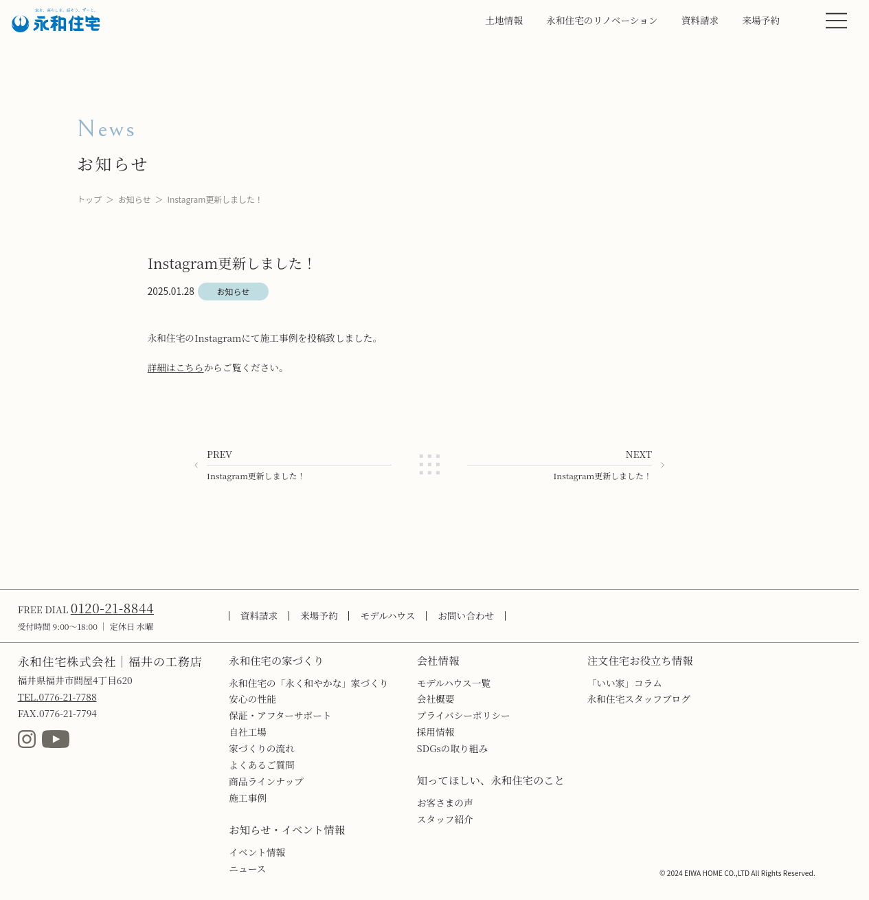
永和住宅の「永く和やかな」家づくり (308, 683)
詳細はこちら (176, 367)
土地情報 (504, 20)
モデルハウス (388, 615)
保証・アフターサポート (280, 715)
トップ (89, 199)
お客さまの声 (445, 802)
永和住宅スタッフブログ (638, 698)
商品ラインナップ (266, 781)
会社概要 (436, 698)
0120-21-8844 (112, 607)
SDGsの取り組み (452, 748)
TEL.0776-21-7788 (57, 696)
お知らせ (134, 199)
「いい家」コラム (624, 683)
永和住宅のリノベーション (601, 20)
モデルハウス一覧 (453, 683)
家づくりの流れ (262, 748)
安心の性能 (252, 698)
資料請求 (700, 20)
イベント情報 (257, 852)
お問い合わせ (466, 615)
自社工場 (248, 731)
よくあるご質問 (262, 764)
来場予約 (761, 20)
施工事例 (248, 797)
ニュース (247, 868)
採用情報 (436, 731)
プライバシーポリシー (463, 715)
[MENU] (836, 20)
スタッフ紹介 (445, 819)
